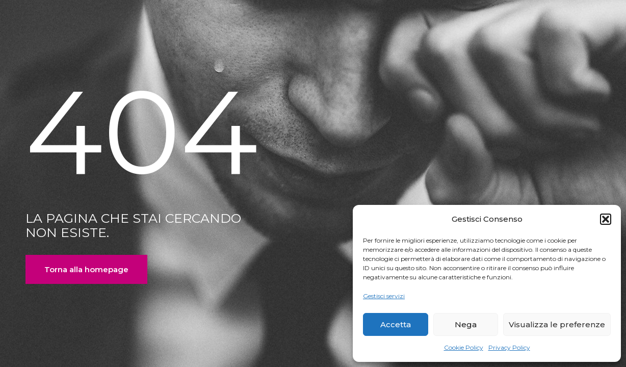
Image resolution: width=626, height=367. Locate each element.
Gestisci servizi (384, 296)
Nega (466, 324)
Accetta (395, 324)
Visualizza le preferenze (557, 324)
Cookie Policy (463, 347)
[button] (606, 219)
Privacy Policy (509, 347)
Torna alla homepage (86, 269)
